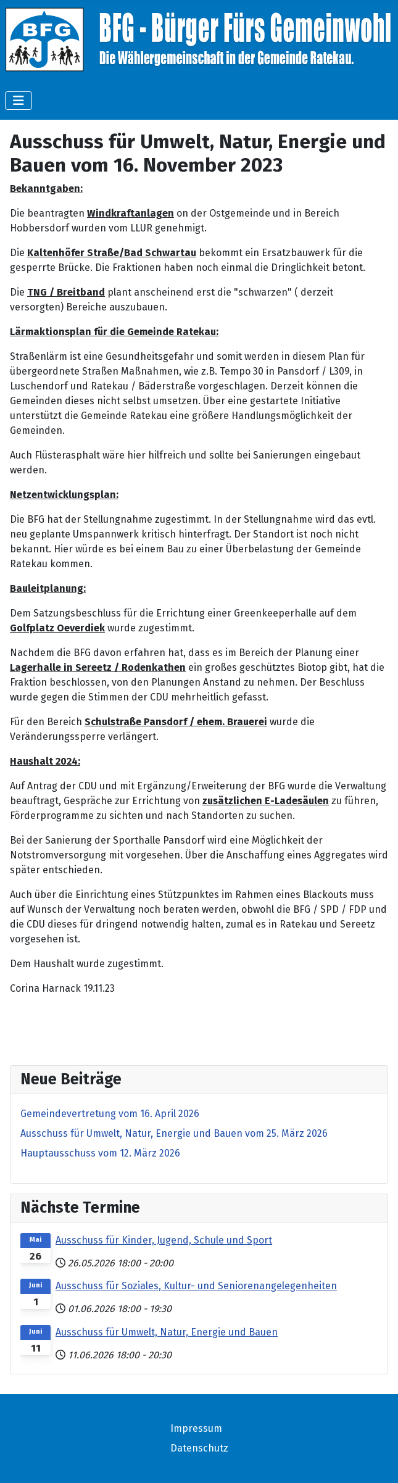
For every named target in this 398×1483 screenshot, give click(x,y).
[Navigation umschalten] (18, 100)
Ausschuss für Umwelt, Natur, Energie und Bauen (167, 1332)
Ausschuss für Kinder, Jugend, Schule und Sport (164, 1240)
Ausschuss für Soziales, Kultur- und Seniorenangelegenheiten (196, 1286)
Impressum (196, 1428)
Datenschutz (199, 1448)
